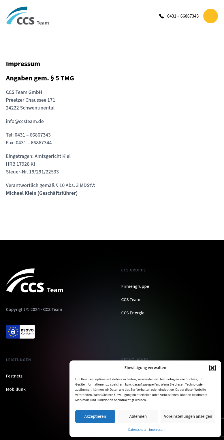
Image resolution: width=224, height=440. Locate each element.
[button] (212, 368)
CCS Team (130, 300)
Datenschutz (137, 429)
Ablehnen (138, 416)
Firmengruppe (135, 286)
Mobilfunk (16, 389)
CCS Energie (133, 313)
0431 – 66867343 (183, 16)
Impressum (157, 429)
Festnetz (14, 376)
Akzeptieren (95, 416)
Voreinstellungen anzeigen (188, 416)
